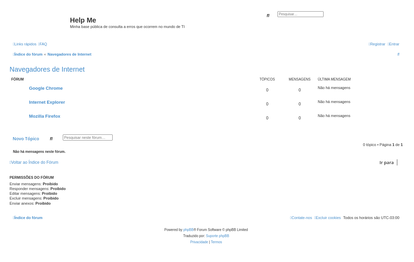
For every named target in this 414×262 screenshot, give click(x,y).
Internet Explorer (47, 102)
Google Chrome (46, 88)
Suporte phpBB (217, 236)
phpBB (188, 230)
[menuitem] (42, 44)
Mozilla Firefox (44, 116)
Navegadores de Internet (47, 69)
